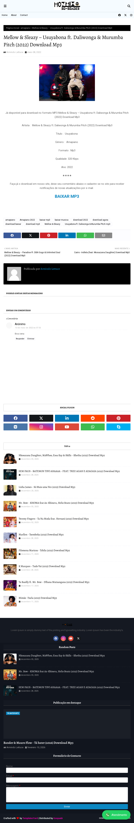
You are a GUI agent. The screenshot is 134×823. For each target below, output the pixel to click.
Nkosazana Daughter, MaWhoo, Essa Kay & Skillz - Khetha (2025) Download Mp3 (62, 455)
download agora (100, 220)
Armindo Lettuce (14, 52)
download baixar (13, 224)
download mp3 (33, 224)
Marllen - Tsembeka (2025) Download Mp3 (41, 534)
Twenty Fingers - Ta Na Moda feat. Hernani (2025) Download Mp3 (54, 518)
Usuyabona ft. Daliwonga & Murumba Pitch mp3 (87, 224)
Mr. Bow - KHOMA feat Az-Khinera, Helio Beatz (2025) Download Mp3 (56, 503)
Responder (20, 339)
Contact (24, 15)
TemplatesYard (30, 818)
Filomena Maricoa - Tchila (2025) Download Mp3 (44, 550)
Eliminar (30, 339)
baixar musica (61, 220)
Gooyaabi (58, 818)
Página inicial (12, 28)
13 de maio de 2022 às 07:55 (28, 328)
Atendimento (116, 815)
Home (5, 15)
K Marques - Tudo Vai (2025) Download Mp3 (42, 566)
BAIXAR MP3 (67, 196)
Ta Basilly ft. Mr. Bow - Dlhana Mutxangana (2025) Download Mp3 (54, 582)
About (14, 15)
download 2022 (80, 220)
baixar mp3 (45, 220)
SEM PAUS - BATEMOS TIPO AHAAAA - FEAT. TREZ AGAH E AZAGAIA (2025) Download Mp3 (69, 471)
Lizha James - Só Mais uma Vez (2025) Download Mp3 (47, 487)
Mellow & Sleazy (52, 224)
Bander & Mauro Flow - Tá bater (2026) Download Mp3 (38, 743)
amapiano (25, 28)
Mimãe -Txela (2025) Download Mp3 (38, 598)
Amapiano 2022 (27, 220)
